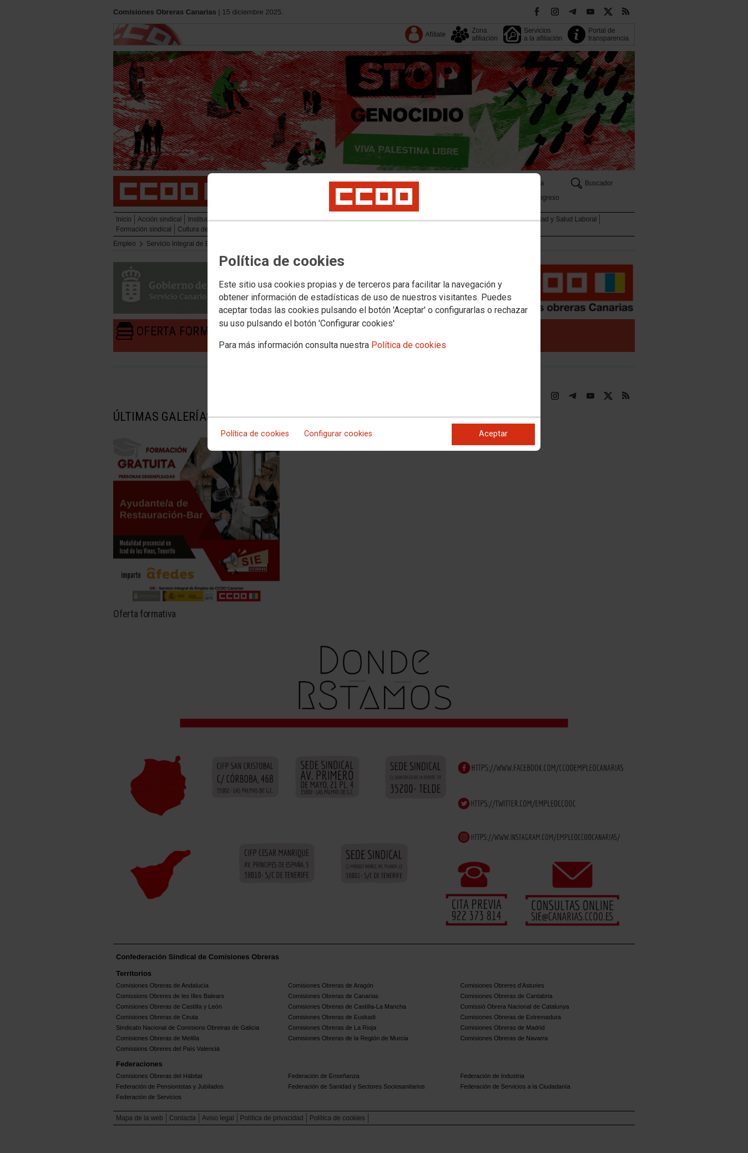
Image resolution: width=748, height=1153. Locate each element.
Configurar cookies (338, 434)
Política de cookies (408, 345)
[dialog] (374, 312)
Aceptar (493, 434)
